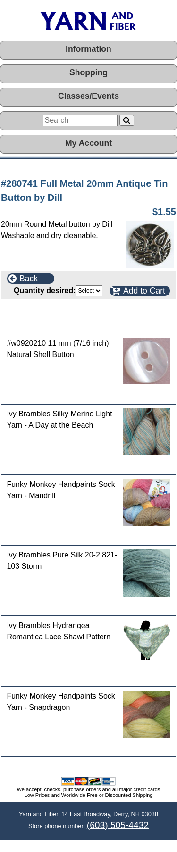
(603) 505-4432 (118, 825)
